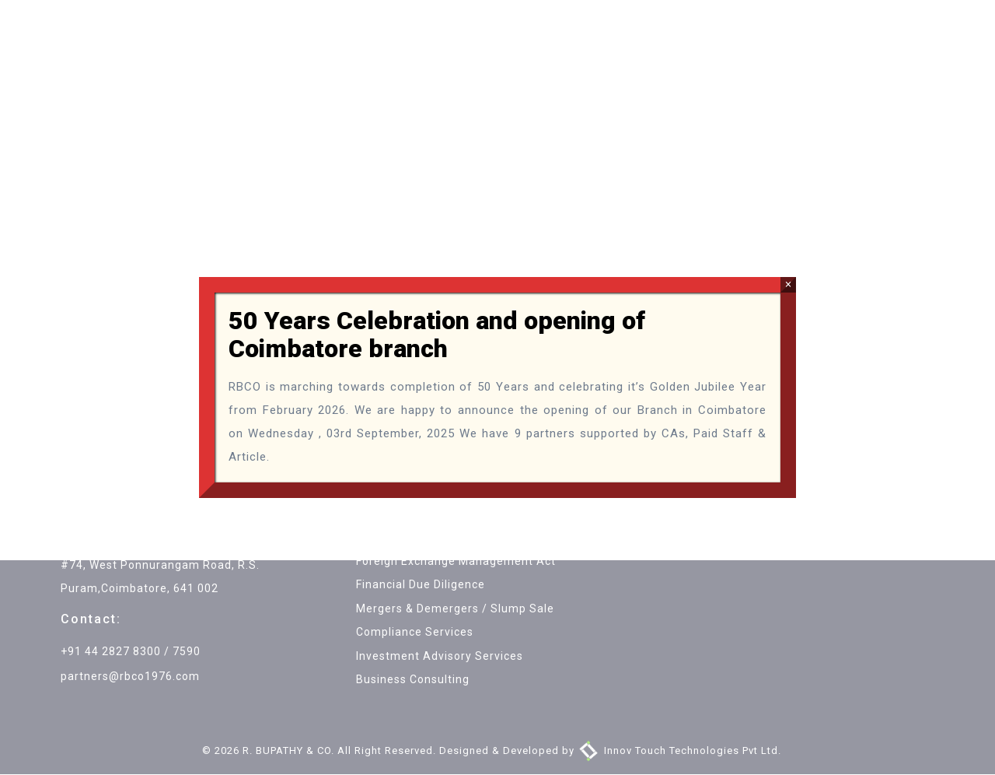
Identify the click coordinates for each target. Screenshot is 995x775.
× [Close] (787, 284)
